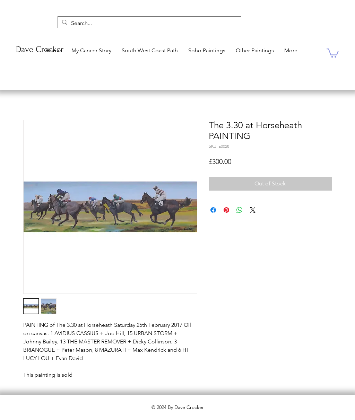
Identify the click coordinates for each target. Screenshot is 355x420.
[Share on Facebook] (213, 210)
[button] (333, 52)
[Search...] (148, 23)
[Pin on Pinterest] (226, 210)
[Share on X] (253, 210)
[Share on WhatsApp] (239, 210)
